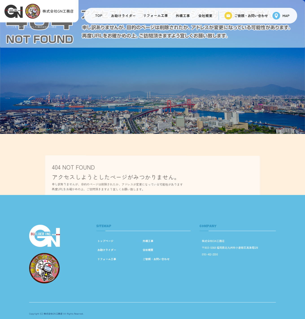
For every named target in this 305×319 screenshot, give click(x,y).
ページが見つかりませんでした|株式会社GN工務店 (31, 26)
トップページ (98, 16)
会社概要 (206, 16)
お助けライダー (123, 16)
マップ (282, 16)
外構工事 (183, 16)
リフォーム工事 (156, 16)
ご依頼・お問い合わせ (245, 16)
